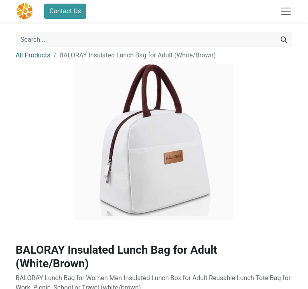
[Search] (284, 39)
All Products (33, 55)
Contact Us (65, 11)
